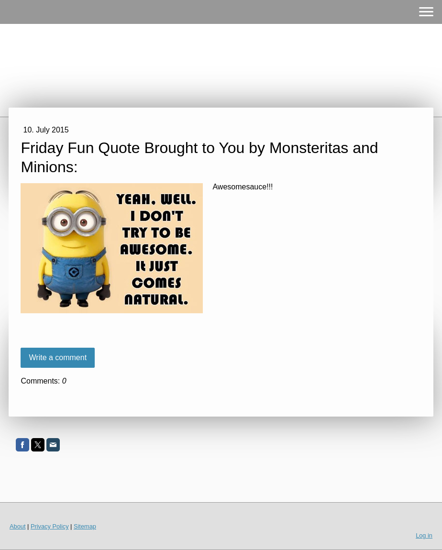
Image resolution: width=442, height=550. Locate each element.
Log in (424, 535)
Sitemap (85, 526)
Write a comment (58, 357)
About (17, 526)
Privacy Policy (50, 526)
